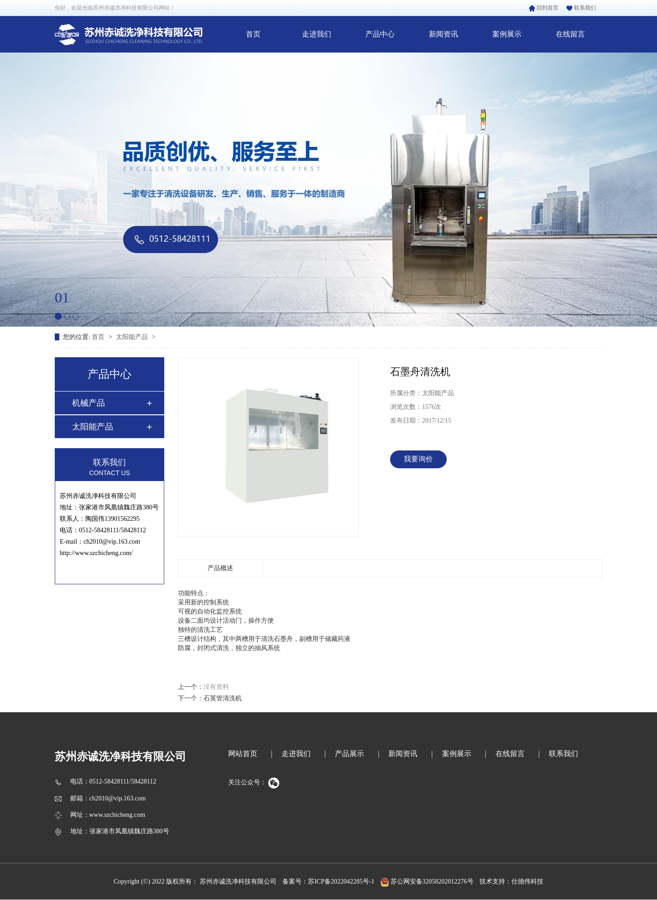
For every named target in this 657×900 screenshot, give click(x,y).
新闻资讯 (443, 34)
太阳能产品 (133, 337)
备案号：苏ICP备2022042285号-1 (328, 881)
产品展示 (349, 753)
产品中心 (380, 34)
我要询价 (418, 459)
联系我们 (581, 8)
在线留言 (570, 34)
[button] (58, 316)
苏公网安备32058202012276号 (427, 881)
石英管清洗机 (222, 698)
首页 (253, 34)
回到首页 (543, 8)
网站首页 (242, 753)
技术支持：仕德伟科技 (511, 881)
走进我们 (316, 34)
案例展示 (506, 34)
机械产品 (88, 403)
